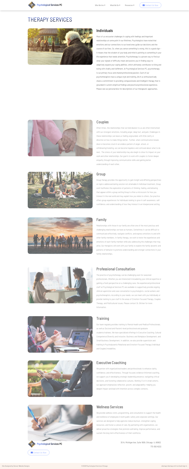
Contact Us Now (150, 5)
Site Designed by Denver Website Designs (16, 466)
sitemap (164, 466)
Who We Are (99, 5)
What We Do (114, 5)
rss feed (179, 466)
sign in (185, 466)
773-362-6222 (155, 446)
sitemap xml (172, 466)
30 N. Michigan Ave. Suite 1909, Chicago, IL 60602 (141, 442)
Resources (129, 5)
